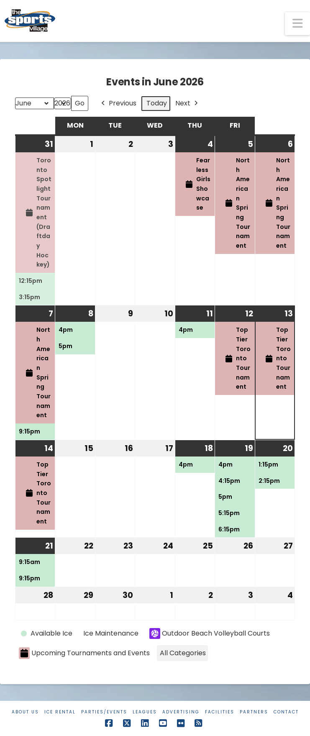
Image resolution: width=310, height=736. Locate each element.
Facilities (219, 712)
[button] (297, 23)
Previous (118, 103)
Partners (254, 712)
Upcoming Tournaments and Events (84, 653)
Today (156, 103)
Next (187, 103)
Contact (286, 712)
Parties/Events (104, 712)
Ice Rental (60, 712)
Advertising (181, 712)
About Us (25, 712)
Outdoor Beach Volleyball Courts (209, 633)
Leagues (145, 712)
